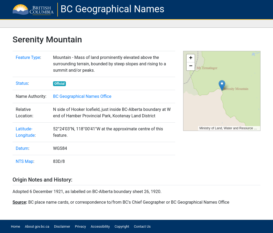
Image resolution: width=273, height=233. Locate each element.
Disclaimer (62, 226)
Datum (22, 148)
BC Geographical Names (112, 9)
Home (15, 226)
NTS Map (24, 161)
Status (22, 83)
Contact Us (142, 226)
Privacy (80, 226)
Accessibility (100, 226)
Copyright (122, 226)
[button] (222, 85)
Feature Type (28, 57)
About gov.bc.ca (37, 226)
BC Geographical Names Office (82, 96)
